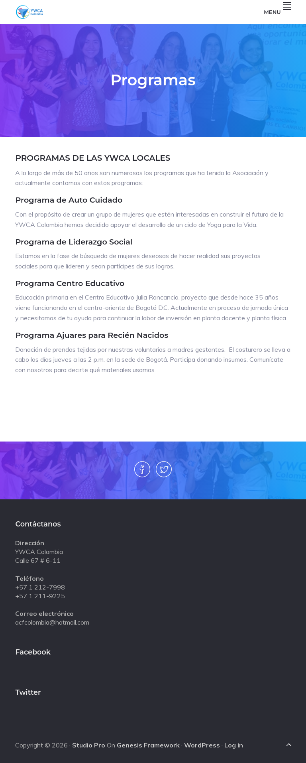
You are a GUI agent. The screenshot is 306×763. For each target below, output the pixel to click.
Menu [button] (277, 12)
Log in (233, 745)
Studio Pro (88, 745)
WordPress (202, 745)
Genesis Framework (148, 745)
